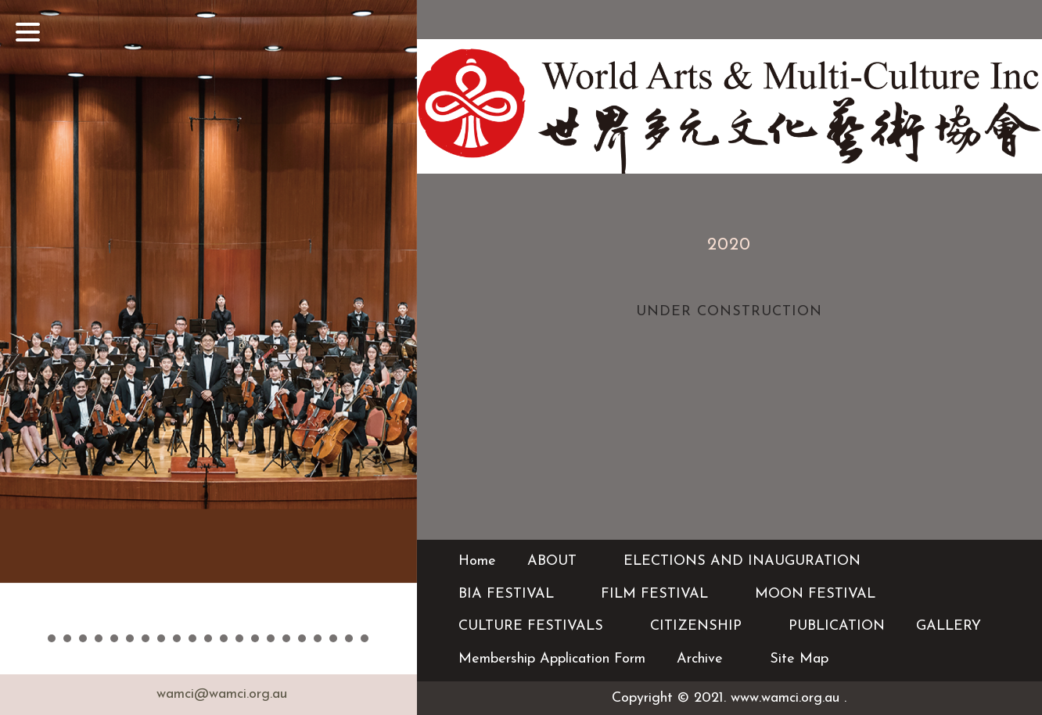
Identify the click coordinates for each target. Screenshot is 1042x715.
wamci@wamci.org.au (221, 694)
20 (349, 638)
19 (333, 638)
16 (286, 638)
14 (255, 638)
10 (192, 638)
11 (208, 638)
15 (271, 638)
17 (302, 638)
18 (318, 638)
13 (239, 638)
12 (224, 638)
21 (364, 638)
